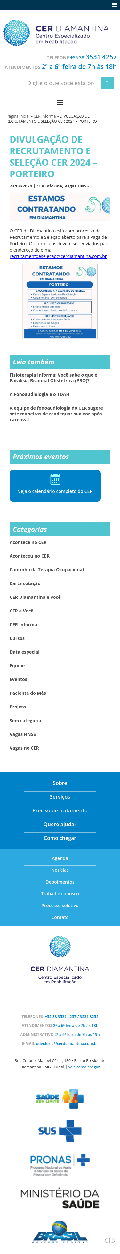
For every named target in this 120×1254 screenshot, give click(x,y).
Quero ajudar (60, 824)
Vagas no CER (24, 748)
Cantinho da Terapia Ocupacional (47, 570)
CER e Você (22, 611)
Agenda (60, 858)
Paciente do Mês (28, 693)
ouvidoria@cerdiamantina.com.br (67, 1043)
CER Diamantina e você (35, 597)
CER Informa (45, 116)
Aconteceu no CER (30, 556)
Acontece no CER (28, 542)
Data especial (25, 652)
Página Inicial (18, 116)
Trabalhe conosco (60, 894)
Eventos (18, 679)
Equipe (17, 666)
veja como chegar (84, 1067)
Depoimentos (60, 882)
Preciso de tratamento (59, 810)
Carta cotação (25, 583)
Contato (59, 917)
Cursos (17, 638)
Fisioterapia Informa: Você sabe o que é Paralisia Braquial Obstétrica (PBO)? (53, 378)
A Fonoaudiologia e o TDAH (39, 394)
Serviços (60, 796)
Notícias (60, 870)
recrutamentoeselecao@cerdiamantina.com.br (58, 256)
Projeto (18, 707)
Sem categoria (25, 720)
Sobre (60, 783)
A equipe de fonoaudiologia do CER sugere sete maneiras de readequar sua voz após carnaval (56, 413)
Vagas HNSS (76, 186)
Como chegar (60, 837)
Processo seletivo (59, 905)
